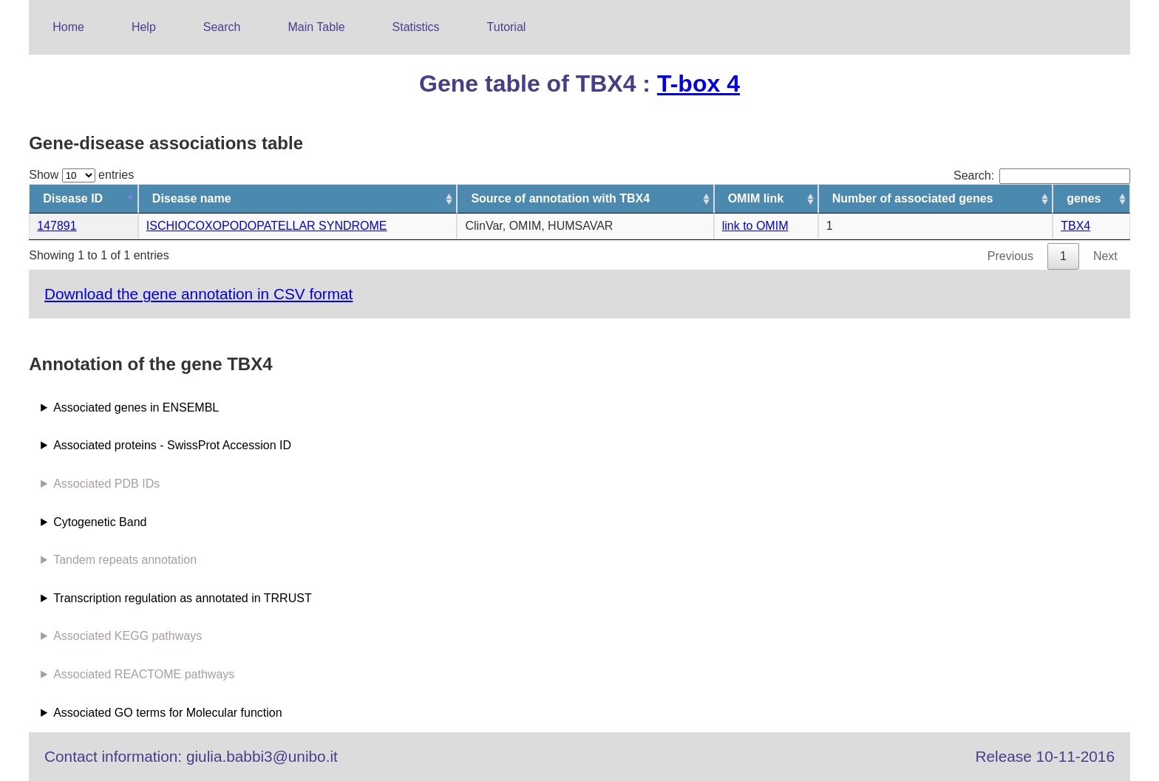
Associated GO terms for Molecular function (167, 712)
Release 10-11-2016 (1045, 756)
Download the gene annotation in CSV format (198, 293)
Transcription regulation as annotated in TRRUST (182, 598)
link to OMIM (755, 225)
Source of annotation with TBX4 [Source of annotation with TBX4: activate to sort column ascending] (560, 198)
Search (222, 27)
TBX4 (1075, 225)
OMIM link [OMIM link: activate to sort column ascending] (756, 198)
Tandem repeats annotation (125, 559)
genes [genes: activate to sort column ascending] (1084, 198)
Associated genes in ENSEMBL (136, 407)
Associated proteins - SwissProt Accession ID (172, 445)
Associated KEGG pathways (127, 636)
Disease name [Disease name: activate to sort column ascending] (191, 198)
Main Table (316, 27)
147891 (56, 225)
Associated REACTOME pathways (143, 674)
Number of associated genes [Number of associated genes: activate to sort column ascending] (912, 198)
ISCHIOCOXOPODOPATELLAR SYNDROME (266, 225)
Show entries (81, 174)
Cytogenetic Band (99, 522)
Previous (1010, 256)
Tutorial (506, 27)
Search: (1042, 175)
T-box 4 (698, 83)
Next (1105, 256)
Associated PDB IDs (106, 483)
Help (144, 27)
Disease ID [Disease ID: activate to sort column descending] (73, 198)
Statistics (416, 27)
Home (68, 27)
